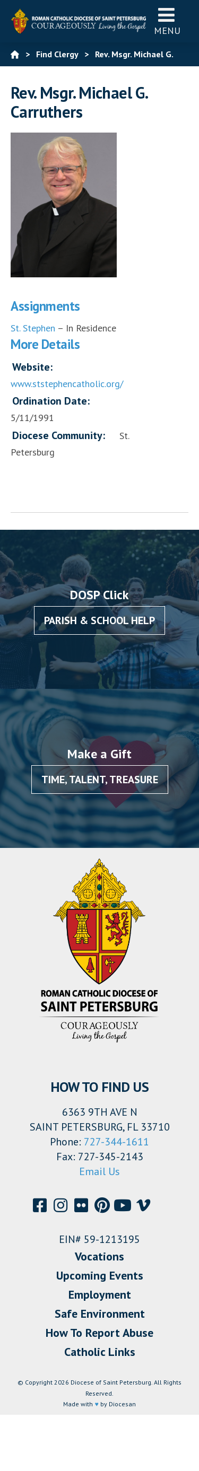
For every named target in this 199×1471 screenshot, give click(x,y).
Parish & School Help (99, 620)
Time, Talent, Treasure (99, 779)
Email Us (99, 1171)
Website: (32, 367)
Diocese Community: (58, 435)
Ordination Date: (51, 401)
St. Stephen (33, 328)
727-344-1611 (116, 1142)
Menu (167, 21)
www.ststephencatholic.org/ (67, 384)
